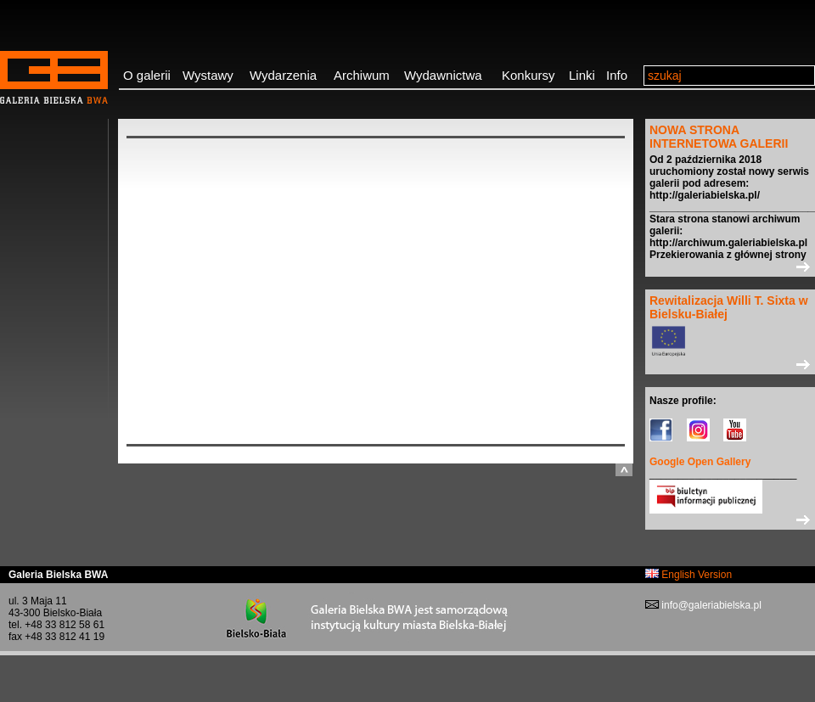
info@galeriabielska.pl (710, 605)
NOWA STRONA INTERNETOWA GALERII (718, 136)
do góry (623, 469)
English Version (688, 575)
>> (730, 266)
